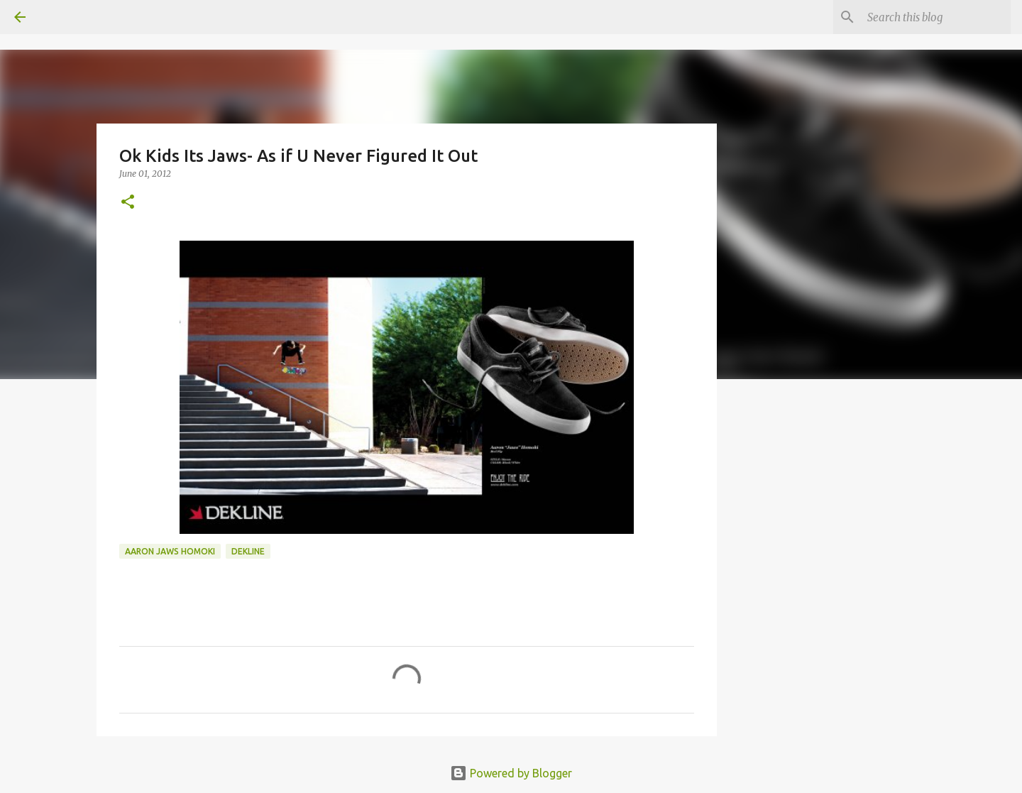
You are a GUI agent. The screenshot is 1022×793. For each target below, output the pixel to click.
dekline (248, 551)
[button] (127, 202)
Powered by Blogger (511, 773)
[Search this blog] (936, 17)
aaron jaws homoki (170, 551)
